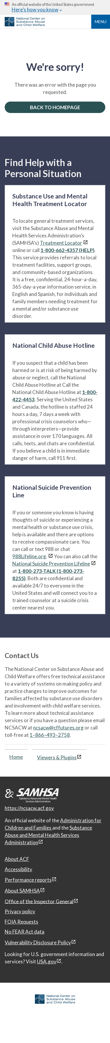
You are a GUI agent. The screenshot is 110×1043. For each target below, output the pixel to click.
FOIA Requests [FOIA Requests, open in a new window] (21, 922)
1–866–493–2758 (50, 735)
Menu (100, 21)
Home (16, 757)
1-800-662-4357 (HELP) (67, 250)
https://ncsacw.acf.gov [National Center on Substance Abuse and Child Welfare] (29, 808)
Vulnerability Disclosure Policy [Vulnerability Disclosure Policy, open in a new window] (38, 942)
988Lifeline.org (29, 556)
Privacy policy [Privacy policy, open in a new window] (20, 911)
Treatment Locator (61, 243)
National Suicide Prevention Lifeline (51, 564)
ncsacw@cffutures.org (58, 728)
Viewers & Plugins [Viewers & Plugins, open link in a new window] (57, 757)
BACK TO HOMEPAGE (55, 107)
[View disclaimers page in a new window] (85, 243)
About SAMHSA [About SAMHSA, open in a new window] (22, 891)
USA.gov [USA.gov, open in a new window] (46, 961)
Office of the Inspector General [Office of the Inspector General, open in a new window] (39, 901)
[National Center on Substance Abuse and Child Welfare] (25, 24)
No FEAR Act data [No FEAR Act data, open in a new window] (24, 932)
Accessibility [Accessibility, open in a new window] (18, 869)
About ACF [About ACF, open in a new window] (17, 859)
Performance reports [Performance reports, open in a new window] (28, 880)
